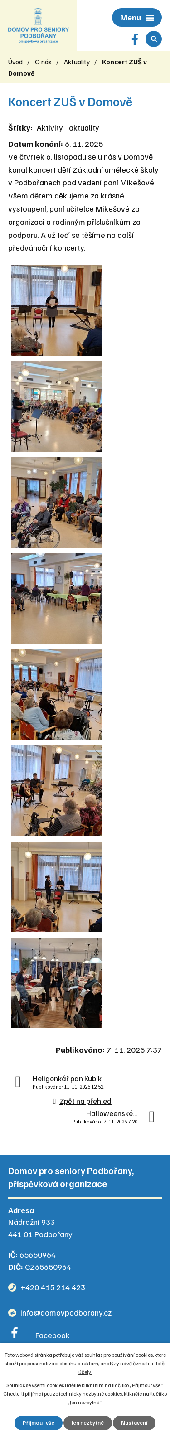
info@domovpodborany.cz (66, 1312)
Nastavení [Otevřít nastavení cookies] (134, 1422)
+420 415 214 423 (52, 1287)
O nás (43, 61)
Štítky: (20, 127)
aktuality (84, 127)
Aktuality (77, 61)
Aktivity (50, 127)
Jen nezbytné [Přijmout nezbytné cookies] (88, 1422)
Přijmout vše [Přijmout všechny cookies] (38, 1422)
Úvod (15, 61)
